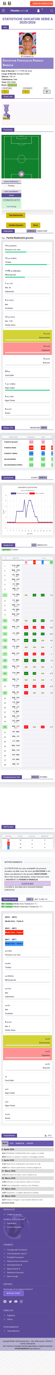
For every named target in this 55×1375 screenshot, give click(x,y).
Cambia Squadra (16, 225)
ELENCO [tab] (34, 478)
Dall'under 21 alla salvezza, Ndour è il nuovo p (23, 1199)
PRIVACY (49, 1359)
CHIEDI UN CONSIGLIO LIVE (43, 3)
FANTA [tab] (44, 428)
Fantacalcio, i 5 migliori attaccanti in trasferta (22, 1210)
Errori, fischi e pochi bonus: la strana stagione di (23, 1185)
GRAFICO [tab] (43, 478)
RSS (48, 1153)
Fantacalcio (11, 1241)
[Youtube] (16, 1319)
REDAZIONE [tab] (35, 428)
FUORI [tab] (44, 231)
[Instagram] (21, 1319)
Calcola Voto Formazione (17, 1279)
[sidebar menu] (3, 10)
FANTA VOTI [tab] (42, 545)
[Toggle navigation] (51, 10)
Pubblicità (11, 1333)
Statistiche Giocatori (15, 1290)
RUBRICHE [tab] (20, 1161)
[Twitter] (10, 1319)
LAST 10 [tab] (43, 917)
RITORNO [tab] (43, 777)
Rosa (35, 225)
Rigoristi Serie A (13, 1286)
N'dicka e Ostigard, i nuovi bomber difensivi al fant (24, 1217)
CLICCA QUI (27, 901)
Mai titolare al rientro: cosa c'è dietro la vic (21, 1192)
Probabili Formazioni (15, 1275)
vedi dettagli (11, 206)
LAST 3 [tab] (30, 917)
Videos (10, 1337)
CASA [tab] (39, 231)
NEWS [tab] (4, 1161)
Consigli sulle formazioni (17, 1267)
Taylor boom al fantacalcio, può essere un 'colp (23, 1182)
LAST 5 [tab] (37, 917)
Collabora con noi (14, 1232)
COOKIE (22, 1361)
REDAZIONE (31, 1361)
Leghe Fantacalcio (14, 1245)
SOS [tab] (11, 1161)
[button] (40, 9)
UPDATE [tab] (30, 1161)
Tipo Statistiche (16, 215)
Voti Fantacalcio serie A (16, 1271)
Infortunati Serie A (14, 1283)
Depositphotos (13, 1348)
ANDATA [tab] (35, 777)
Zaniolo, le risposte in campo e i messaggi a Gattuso (25, 1174)
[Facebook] (5, 1319)
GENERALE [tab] (31, 231)
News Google (12, 1294)
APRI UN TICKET (14, 1311)
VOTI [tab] (34, 545)
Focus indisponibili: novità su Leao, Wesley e (22, 1203)
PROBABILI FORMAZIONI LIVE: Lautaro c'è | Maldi (25, 1171)
